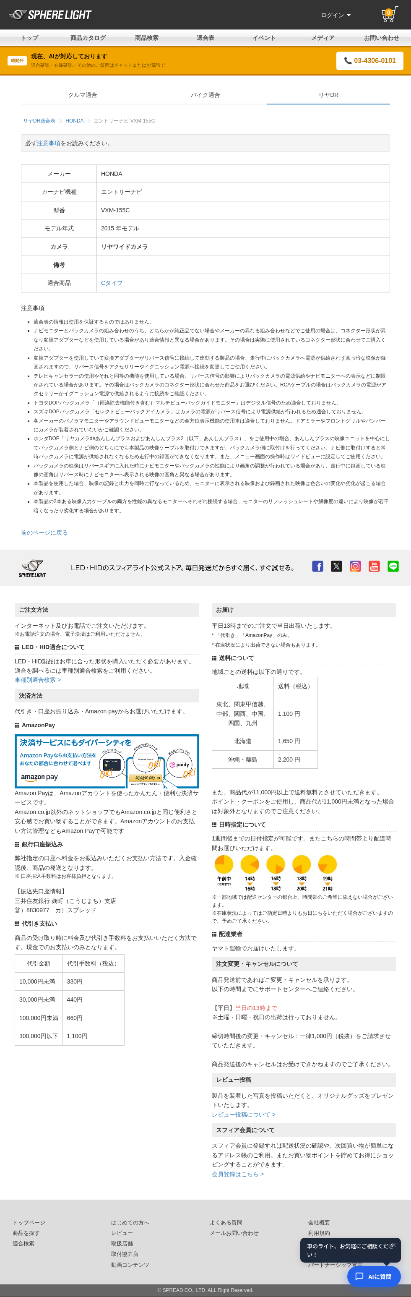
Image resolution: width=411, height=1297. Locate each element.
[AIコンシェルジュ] (374, 1276)
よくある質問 (226, 1223)
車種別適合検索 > (38, 679)
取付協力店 (124, 1254)
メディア (323, 37)
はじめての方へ (130, 1223)
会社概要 (319, 1223)
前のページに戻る (44, 532)
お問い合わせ (381, 37)
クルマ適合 (82, 94)
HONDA (74, 121)
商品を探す (26, 1233)
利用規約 (319, 1233)
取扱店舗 (122, 1244)
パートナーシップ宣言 (335, 1265)
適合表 (205, 37)
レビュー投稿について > (244, 1114)
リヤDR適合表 (39, 121)
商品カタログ (88, 37)
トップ (29, 37)
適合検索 (23, 1244)
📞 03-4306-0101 (370, 60)
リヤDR (328, 94)
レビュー (122, 1233)
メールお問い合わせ (234, 1233)
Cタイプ (112, 282)
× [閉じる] (394, 1244)
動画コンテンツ (130, 1265)
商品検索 (147, 37)
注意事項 (48, 143)
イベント (264, 37)
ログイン (336, 15)
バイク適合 (205, 94)
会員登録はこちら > (238, 1174)
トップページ (29, 1223)
